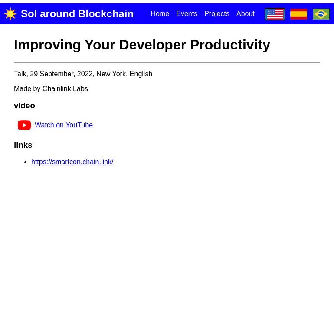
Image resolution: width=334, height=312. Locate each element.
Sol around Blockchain (68, 14)
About (245, 13)
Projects (216, 13)
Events (186, 13)
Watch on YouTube (55, 125)
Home (160, 13)
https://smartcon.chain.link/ (72, 162)
